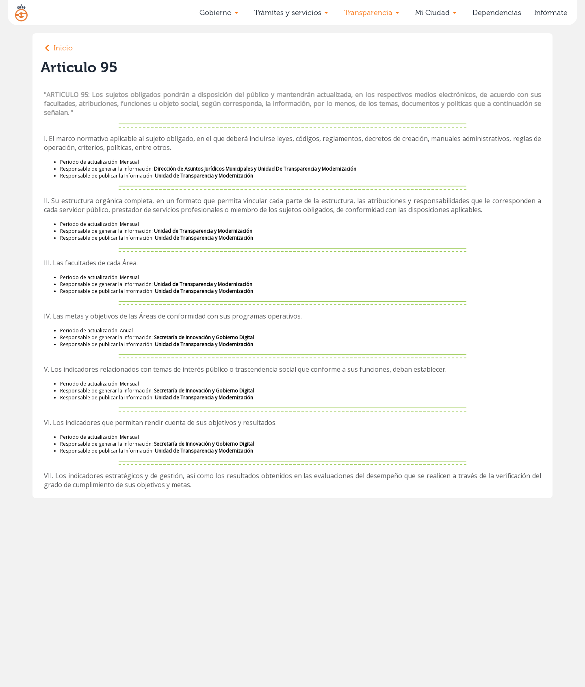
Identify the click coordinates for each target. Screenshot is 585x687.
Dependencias (496, 12)
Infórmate (551, 12)
